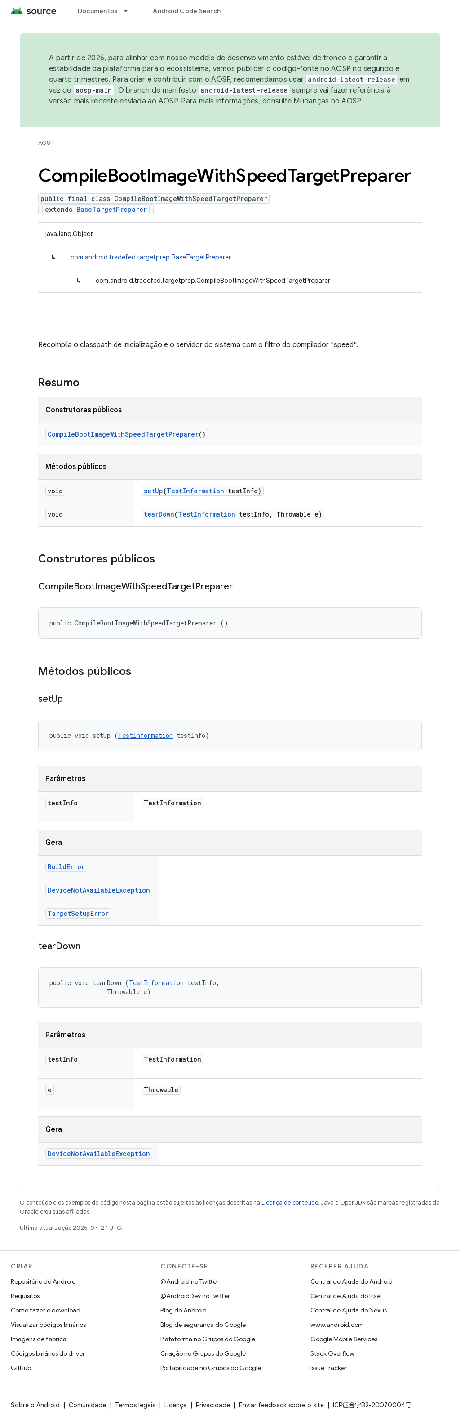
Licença (175, 1405)
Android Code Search (187, 11)
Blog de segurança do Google (203, 1325)
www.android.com (337, 1325)
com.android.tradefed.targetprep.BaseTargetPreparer (151, 257)
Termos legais (135, 1405)
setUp (153, 491)
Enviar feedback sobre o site (281, 1405)
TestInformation (195, 491)
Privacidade (213, 1405)
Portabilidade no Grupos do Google (210, 1368)
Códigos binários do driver (48, 1353)
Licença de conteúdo (289, 1202)
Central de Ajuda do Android (351, 1281)
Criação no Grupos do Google (203, 1353)
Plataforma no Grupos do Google (207, 1339)
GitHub (21, 1368)
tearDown (159, 514)
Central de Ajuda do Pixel (346, 1296)
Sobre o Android (35, 1405)
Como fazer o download (45, 1310)
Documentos (98, 11)
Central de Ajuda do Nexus (348, 1310)
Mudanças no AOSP (326, 101)
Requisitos (25, 1296)
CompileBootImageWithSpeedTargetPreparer (123, 434)
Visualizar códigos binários (48, 1325)
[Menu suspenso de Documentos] (130, 11)
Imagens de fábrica (38, 1339)
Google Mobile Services (343, 1339)
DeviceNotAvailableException (99, 890)
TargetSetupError (78, 913)
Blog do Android (183, 1310)
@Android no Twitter (189, 1281)
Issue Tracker (328, 1368)
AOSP (45, 143)
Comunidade (87, 1405)
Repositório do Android (43, 1281)
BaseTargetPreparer (111, 209)
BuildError (66, 866)
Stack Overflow (332, 1353)
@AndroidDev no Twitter (195, 1296)
